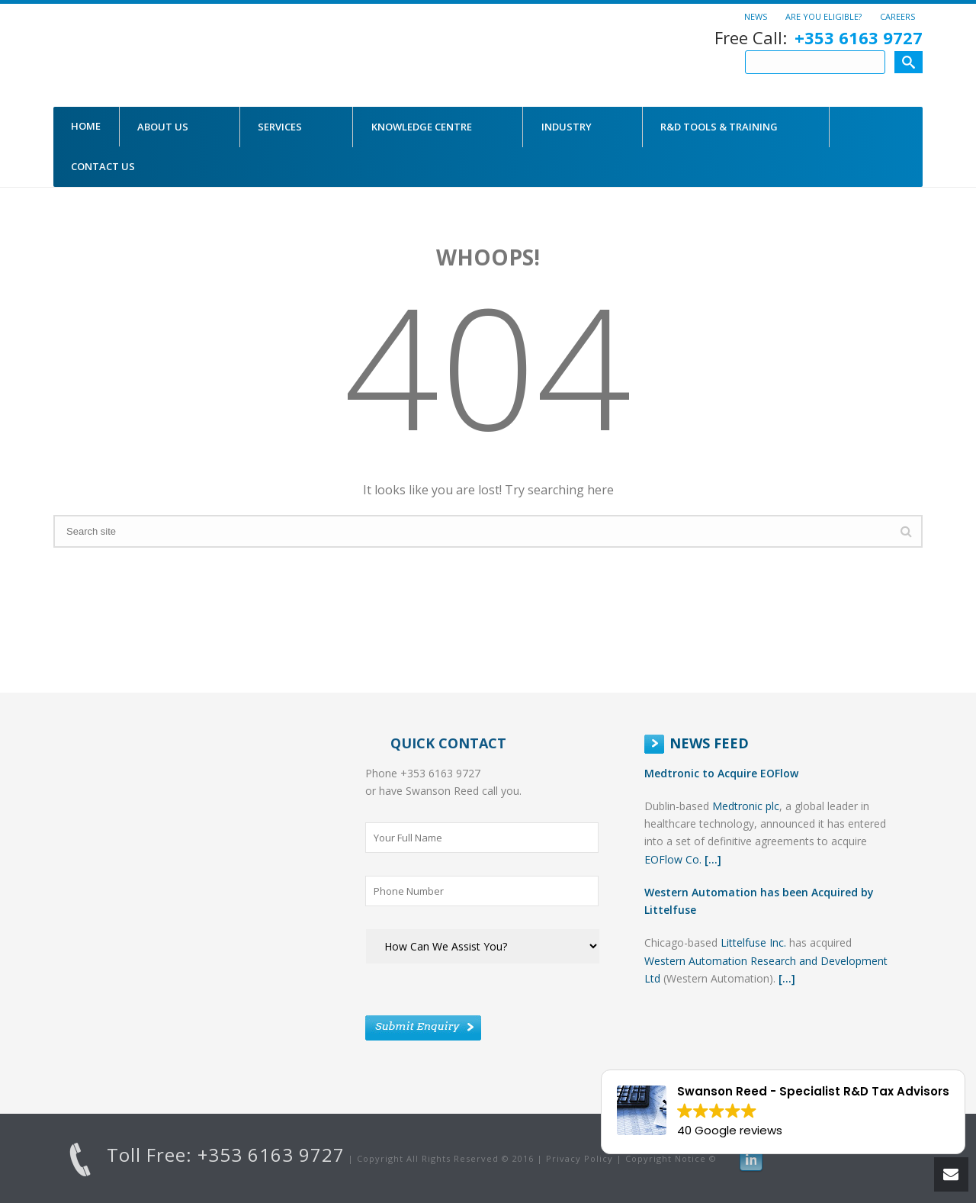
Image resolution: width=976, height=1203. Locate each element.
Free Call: (818, 38)
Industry (566, 126)
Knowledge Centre (421, 126)
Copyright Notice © (671, 1158)
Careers (897, 16)
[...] (713, 859)
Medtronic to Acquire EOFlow (721, 773)
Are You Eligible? (823, 16)
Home (86, 126)
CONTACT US (103, 166)
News (755, 16)
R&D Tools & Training (719, 126)
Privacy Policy (579, 1158)
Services (280, 126)
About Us (162, 126)
